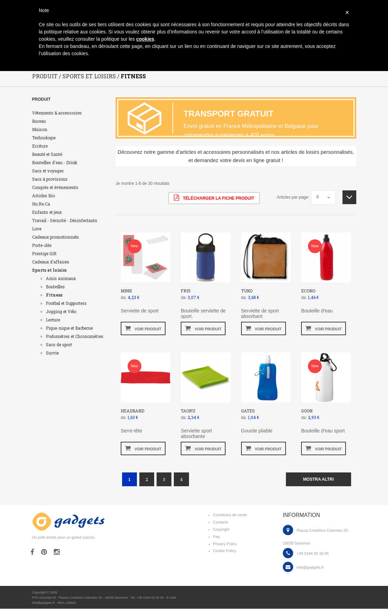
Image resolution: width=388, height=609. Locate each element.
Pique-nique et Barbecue (69, 328)
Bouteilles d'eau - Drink (54, 163)
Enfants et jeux (47, 212)
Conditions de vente (230, 515)
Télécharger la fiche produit (214, 198)
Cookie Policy (224, 551)
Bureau (39, 121)
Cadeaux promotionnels (55, 237)
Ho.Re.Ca (41, 204)
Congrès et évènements (55, 187)
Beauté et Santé (47, 154)
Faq (216, 537)
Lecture (53, 320)
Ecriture (40, 146)
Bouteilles (55, 287)
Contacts (220, 522)
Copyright (221, 530)
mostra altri (318, 479)
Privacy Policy (225, 544)
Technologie (44, 138)
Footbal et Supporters (66, 303)
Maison (39, 129)
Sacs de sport (59, 345)
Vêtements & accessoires (57, 113)
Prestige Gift (44, 254)
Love (36, 229)
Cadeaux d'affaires (50, 262)
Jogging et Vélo (61, 312)
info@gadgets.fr (310, 568)
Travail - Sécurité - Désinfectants (64, 220)
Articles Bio (43, 196)
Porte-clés (42, 245)
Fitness (54, 295)
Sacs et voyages (48, 171)
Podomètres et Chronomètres (74, 336)
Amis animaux (61, 278)
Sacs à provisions (50, 179)
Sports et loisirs (49, 270)
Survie (52, 353)
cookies (145, 39)
